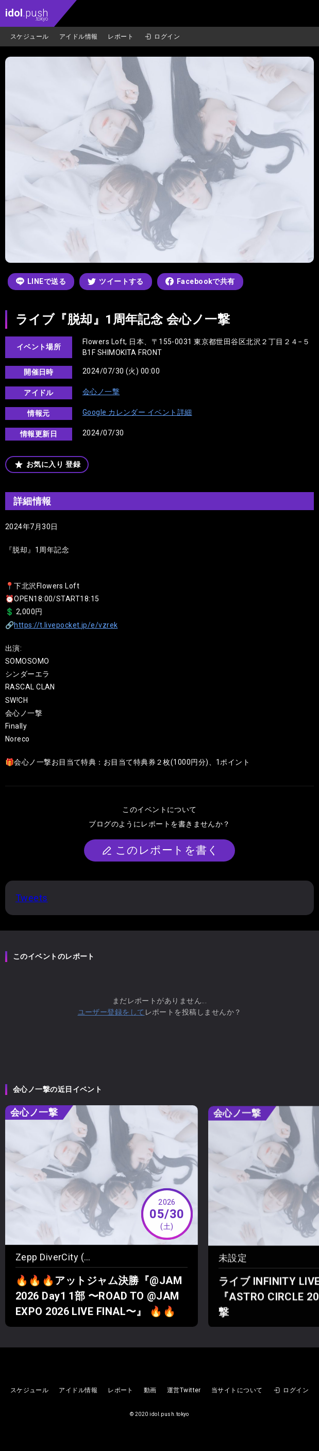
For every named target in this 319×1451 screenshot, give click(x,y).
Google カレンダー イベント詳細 (137, 412)
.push (26, 14)
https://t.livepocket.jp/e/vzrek (65, 625)
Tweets (31, 897)
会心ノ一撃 (101, 391)
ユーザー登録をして (111, 1012)
